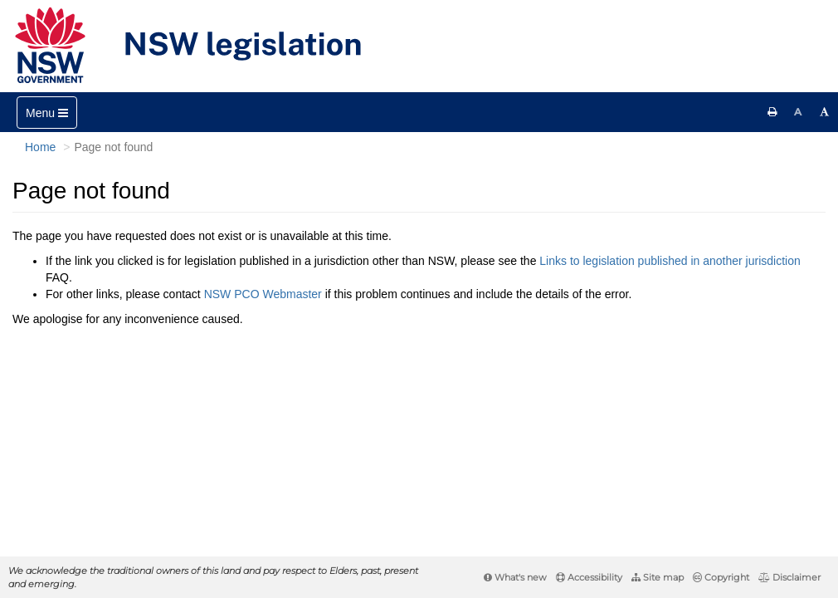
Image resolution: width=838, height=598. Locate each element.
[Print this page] (772, 112)
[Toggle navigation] (47, 112)
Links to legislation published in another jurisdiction (669, 260)
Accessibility (589, 577)
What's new (515, 577)
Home (40, 147)
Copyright (721, 577)
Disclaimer (789, 577)
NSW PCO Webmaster (263, 294)
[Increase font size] (825, 112)
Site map (657, 577)
